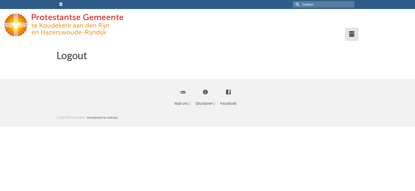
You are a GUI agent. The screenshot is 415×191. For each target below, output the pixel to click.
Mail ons (181, 103)
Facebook (228, 103)
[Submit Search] (297, 4)
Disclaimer (204, 103)
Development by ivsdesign (102, 117)
